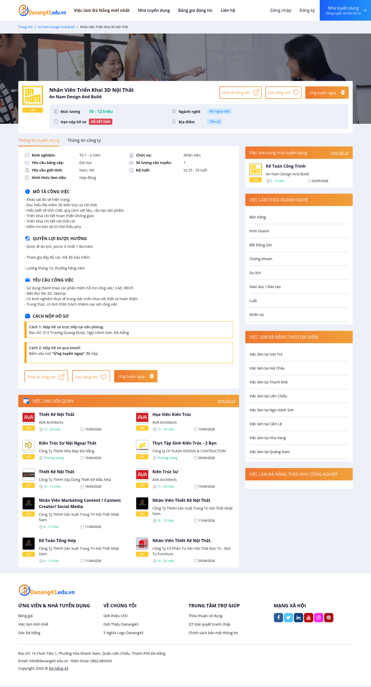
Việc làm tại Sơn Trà (265, 354)
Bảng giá (25, 617)
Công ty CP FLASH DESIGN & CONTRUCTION (189, 452)
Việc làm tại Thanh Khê (268, 382)
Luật (253, 300)
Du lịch (255, 272)
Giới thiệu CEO (116, 617)
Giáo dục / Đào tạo (265, 286)
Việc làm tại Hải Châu (267, 368)
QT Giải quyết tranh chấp (210, 625)
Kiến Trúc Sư (165, 473)
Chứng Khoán (260, 258)
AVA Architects (51, 423)
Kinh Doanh (259, 230)
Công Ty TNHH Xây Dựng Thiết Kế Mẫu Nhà (75, 480)
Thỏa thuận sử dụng (205, 617)
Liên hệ (233, 10)
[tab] (38, 140)
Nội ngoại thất (219, 111)
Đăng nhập (279, 10)
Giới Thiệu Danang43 (121, 625)
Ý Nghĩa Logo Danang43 (124, 634)
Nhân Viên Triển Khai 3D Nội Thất (132, 92)
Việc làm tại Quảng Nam (269, 451)
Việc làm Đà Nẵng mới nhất (109, 10)
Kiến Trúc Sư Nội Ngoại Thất (67, 444)
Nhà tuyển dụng (161, 10)
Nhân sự (256, 314)
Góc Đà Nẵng (29, 634)
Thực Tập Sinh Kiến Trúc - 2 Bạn (185, 444)
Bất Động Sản (260, 244)
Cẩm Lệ (214, 121)
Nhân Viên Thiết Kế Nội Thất (181, 501)
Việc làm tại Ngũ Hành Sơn (271, 409)
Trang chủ (25, 27)
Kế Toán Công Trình (286, 166)
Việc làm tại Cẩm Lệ (265, 423)
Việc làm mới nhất (33, 625)
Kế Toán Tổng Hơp (57, 542)
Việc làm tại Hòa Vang (267, 437)
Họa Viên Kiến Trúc (172, 416)
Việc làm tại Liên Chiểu (268, 396)
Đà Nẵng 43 (59, 669)
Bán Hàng (257, 217)
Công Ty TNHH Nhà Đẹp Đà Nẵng (66, 452)
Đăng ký (306, 10)
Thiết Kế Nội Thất (56, 416)
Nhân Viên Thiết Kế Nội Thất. (182, 542)
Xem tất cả (226, 402)
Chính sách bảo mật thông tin (213, 634)
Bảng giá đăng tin (201, 10)
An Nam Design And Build (56, 27)
